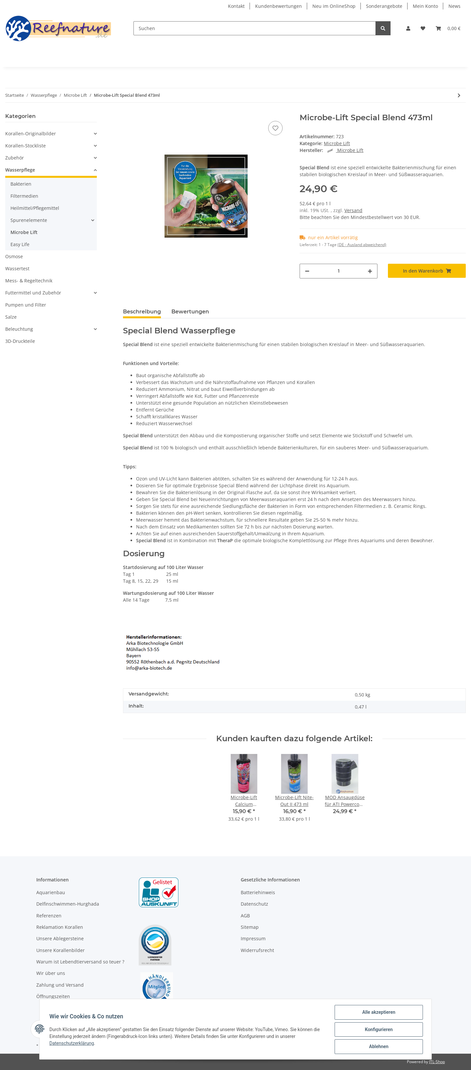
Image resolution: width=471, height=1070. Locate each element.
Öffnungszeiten (53, 996)
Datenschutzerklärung (72, 1043)
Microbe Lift (337, 143)
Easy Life (19, 244)
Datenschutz (254, 904)
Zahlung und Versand (60, 985)
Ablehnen (378, 1046)
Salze (11, 317)
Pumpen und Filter (25, 305)
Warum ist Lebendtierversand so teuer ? (80, 962)
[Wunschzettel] (422, 28)
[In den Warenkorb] (427, 271)
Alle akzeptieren (377, 1012)
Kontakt (236, 6)
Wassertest (17, 268)
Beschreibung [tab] (142, 312)
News (454, 6)
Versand (353, 210)
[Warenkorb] (448, 28)
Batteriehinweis (258, 892)
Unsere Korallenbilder (60, 950)
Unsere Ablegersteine (60, 938)
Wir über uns (50, 973)
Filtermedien (24, 196)
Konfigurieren (378, 1029)
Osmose (14, 256)
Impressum (253, 938)
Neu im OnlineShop (334, 6)
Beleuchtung (19, 329)
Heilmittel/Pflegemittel (34, 208)
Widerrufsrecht (257, 950)
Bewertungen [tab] (190, 312)
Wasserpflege (20, 170)
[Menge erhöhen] (370, 271)
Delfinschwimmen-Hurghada (67, 904)
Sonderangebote (384, 6)
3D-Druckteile (20, 341)
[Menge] (338, 271)
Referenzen (48, 915)
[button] (408, 28)
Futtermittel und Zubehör (33, 293)
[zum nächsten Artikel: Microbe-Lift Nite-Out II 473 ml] (459, 95)
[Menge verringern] (307, 271)
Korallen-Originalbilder (30, 133)
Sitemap (250, 927)
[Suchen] (254, 28)
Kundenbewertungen (278, 6)
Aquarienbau (50, 892)
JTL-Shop (437, 1061)
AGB (245, 915)
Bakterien (20, 184)
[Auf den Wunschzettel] (275, 128)
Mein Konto (425, 6)
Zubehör (14, 158)
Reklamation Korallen (59, 927)
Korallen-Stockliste (25, 145)
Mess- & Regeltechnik (28, 280)
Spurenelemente (28, 220)
